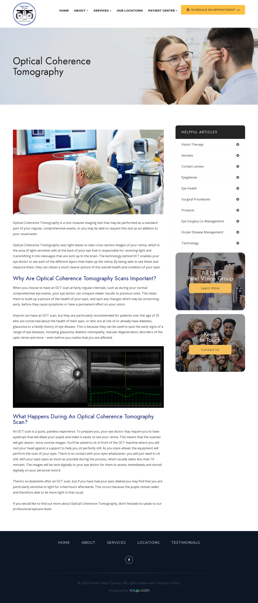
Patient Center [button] (162, 10)
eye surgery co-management (203, 221)
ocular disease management (202, 232)
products (188, 210)
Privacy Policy (169, 583)
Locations (148, 542)
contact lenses (193, 166)
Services (116, 542)
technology (190, 243)
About (88, 542)
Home (64, 10)
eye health (189, 188)
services (187, 155)
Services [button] (102, 10)
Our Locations (130, 10)
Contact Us (210, 350)
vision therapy (192, 144)
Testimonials (185, 542)
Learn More (210, 288)
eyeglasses (189, 177)
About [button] (81, 10)
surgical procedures (196, 199)
